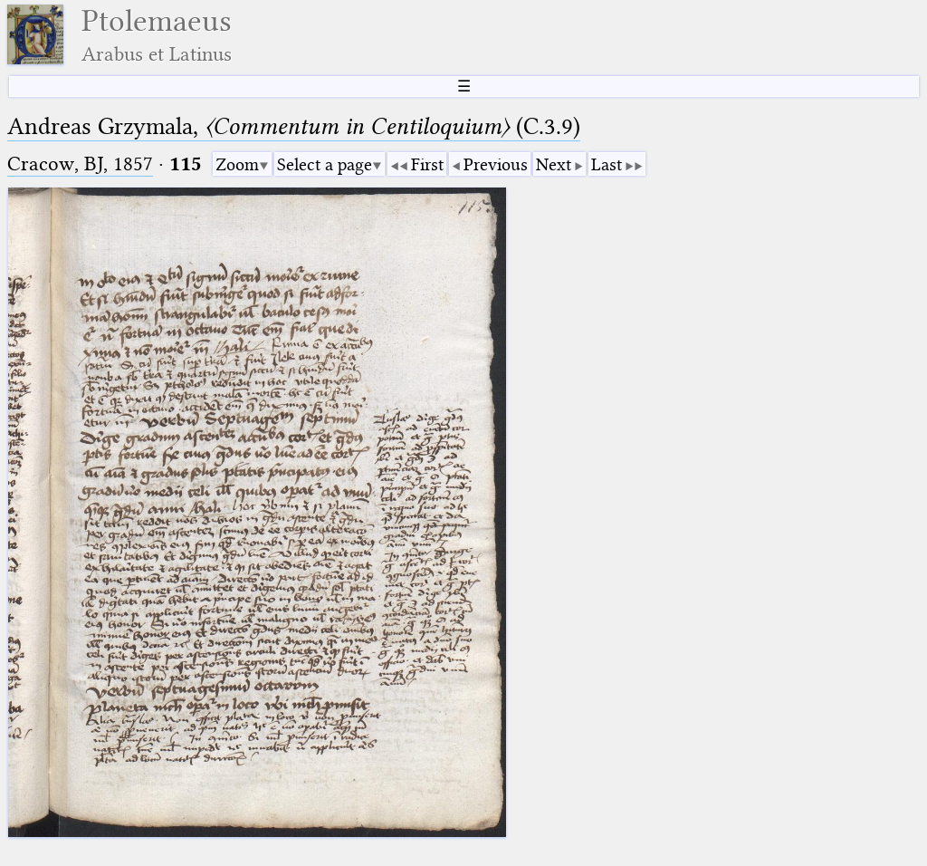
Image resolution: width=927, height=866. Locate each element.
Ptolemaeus (156, 35)
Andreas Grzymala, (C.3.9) (293, 126)
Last (606, 164)
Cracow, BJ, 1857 (80, 163)
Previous (496, 164)
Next (553, 164)
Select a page (324, 164)
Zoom (237, 164)
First (427, 164)
